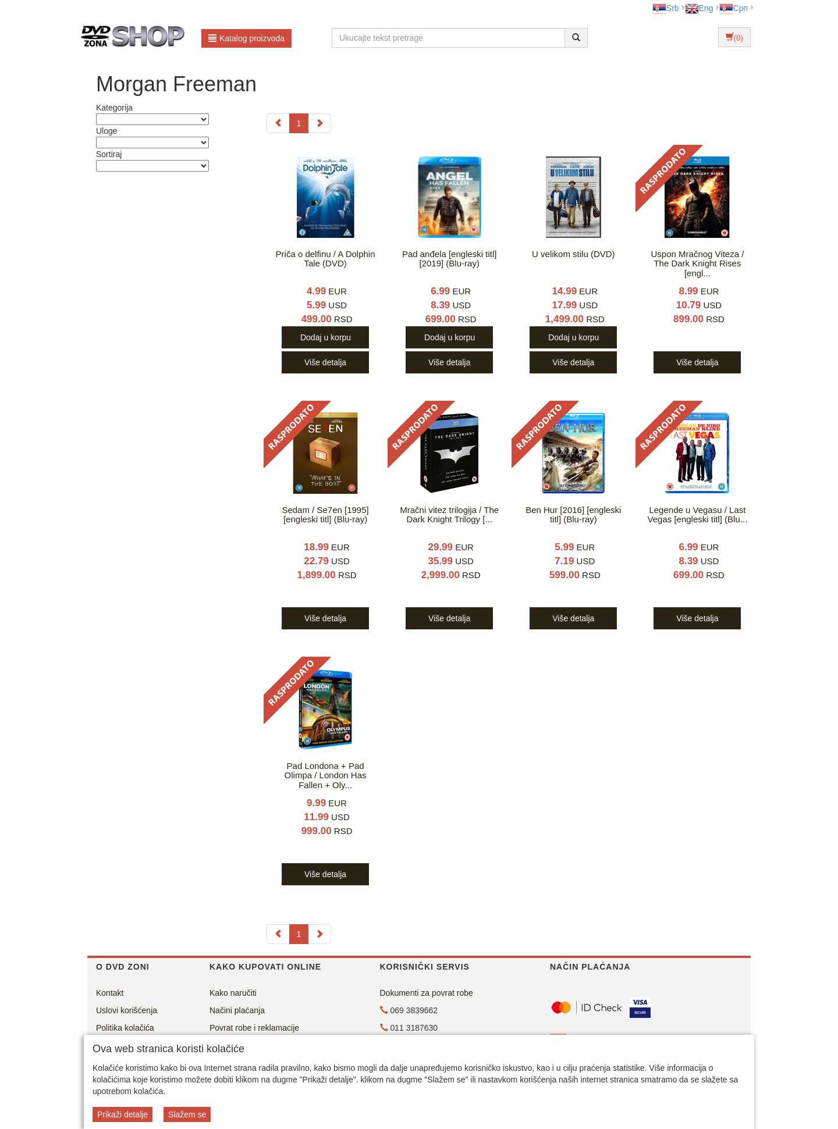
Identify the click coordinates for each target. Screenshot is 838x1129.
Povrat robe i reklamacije (254, 1027)
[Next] (319, 123)
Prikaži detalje (122, 1114)
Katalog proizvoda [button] (246, 38)
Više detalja (325, 362)
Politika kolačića (125, 1027)
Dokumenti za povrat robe (426, 993)
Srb (665, 8)
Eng (699, 8)
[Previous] (278, 123)
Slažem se (187, 1114)
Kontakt (109, 993)
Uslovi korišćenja (126, 1010)
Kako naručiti (233, 993)
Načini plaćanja (237, 1010)
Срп (733, 8)
